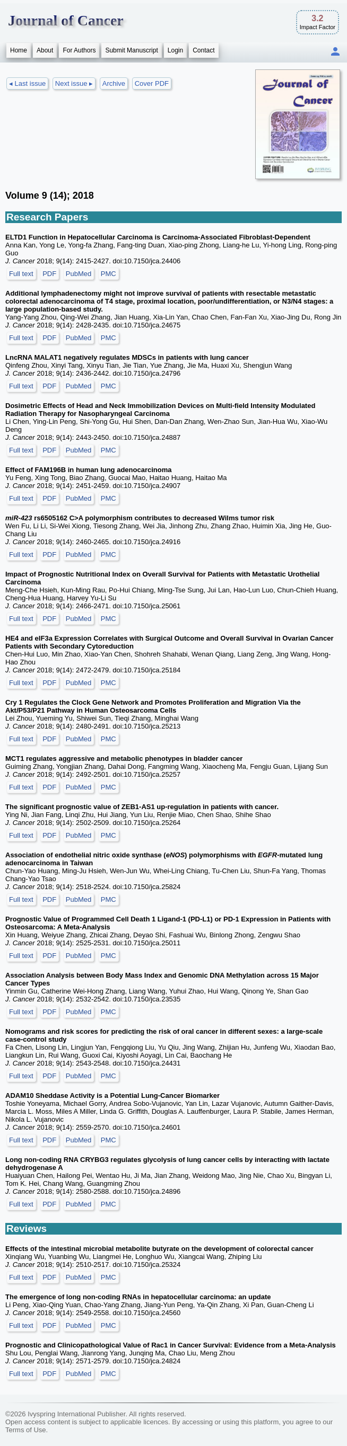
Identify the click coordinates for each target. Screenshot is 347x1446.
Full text (21, 274)
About (45, 50)
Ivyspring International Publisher (76, 1414)
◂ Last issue (27, 83)
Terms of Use (25, 1430)
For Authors (79, 50)
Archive (113, 83)
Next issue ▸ (74, 83)
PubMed (78, 274)
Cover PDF (152, 83)
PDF (49, 274)
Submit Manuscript (131, 50)
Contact (203, 50)
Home (18, 50)
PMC (108, 274)
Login (175, 50)
